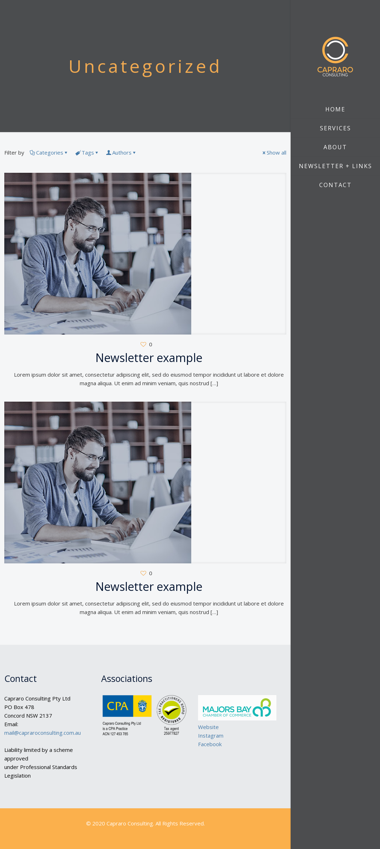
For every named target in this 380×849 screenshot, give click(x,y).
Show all (273, 152)
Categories (49, 152)
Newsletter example (148, 357)
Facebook (210, 744)
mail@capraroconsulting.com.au (42, 732)
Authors (121, 152)
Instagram (210, 735)
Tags (87, 152)
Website (208, 726)
